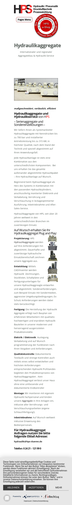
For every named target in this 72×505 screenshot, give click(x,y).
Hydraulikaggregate (28, 113)
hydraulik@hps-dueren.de (28, 441)
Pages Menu (24, 19)
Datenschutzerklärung (40, 501)
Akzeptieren (36, 487)
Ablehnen (13, 487)
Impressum (28, 501)
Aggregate (27, 400)
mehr (58, 487)
